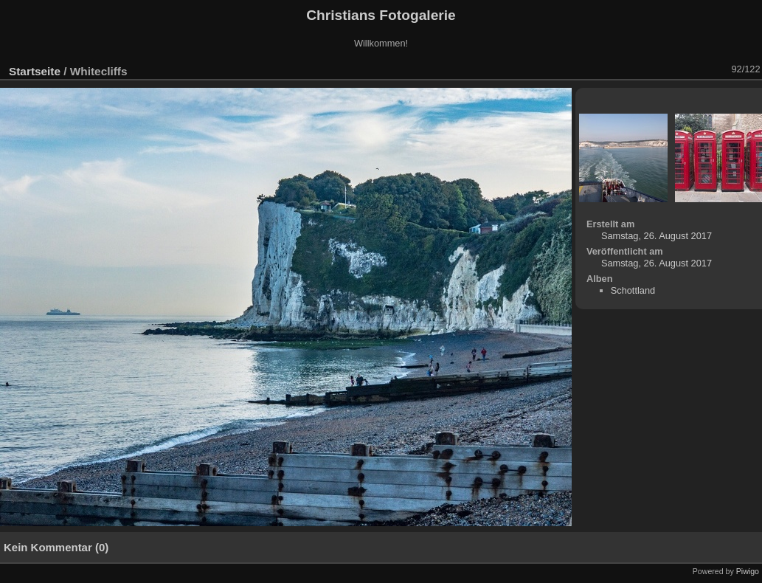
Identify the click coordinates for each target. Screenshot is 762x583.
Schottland (633, 290)
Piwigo (747, 571)
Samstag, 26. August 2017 (656, 235)
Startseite (34, 71)
